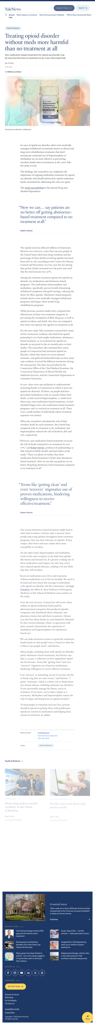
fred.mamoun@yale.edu (47, 740)
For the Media (10, 1000)
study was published (34, 189)
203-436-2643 (43, 743)
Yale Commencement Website (51, 15)
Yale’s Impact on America (26, 15)
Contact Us (9, 1003)
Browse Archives (12, 994)
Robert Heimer (37, 450)
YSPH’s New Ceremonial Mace (78, 15)
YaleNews (13, 9)
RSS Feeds (9, 997)
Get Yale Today (15, 986)
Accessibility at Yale (12, 1009)
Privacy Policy (10, 1012)
